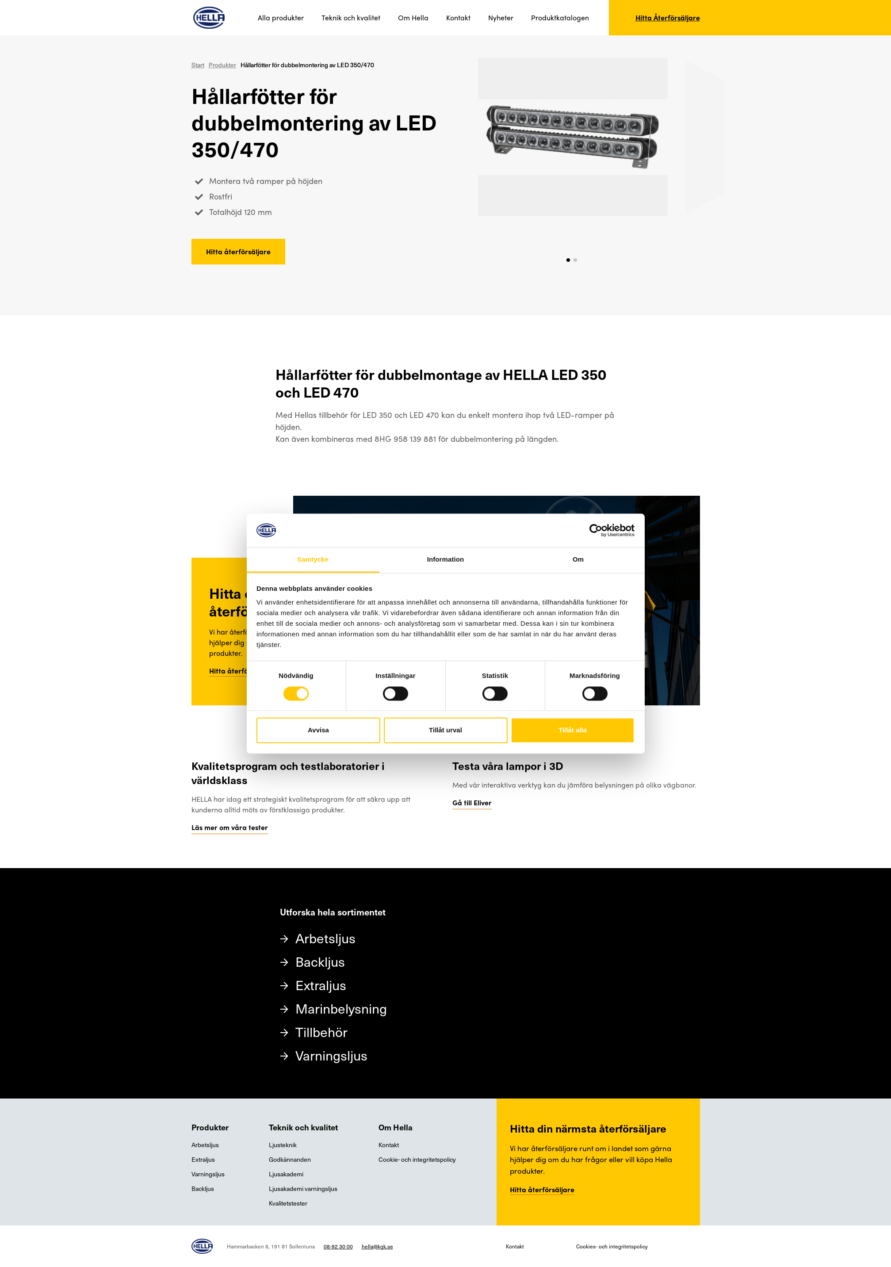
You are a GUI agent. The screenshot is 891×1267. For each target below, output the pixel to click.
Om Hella (413, 17)
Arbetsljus (325, 938)
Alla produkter (281, 17)
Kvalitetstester (288, 1203)
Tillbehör (321, 1031)
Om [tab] (578, 559)
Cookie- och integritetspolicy (417, 1159)
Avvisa (318, 730)
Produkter (222, 64)
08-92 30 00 (338, 1246)
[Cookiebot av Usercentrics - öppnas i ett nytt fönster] (596, 530)
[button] (568, 260)
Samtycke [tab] (313, 559)
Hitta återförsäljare (238, 251)
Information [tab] (445, 559)
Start (197, 64)
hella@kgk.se (377, 1246)
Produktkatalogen (560, 17)
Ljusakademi (286, 1174)
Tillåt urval (445, 730)
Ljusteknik (283, 1144)
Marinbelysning (341, 1008)
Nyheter (500, 17)
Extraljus (320, 985)
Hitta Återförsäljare (667, 17)
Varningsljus (331, 1055)
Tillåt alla (572, 730)
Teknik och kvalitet (350, 17)
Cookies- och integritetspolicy (612, 1246)
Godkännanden (290, 1159)
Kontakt (458, 17)
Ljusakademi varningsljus (303, 1188)
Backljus (320, 961)
